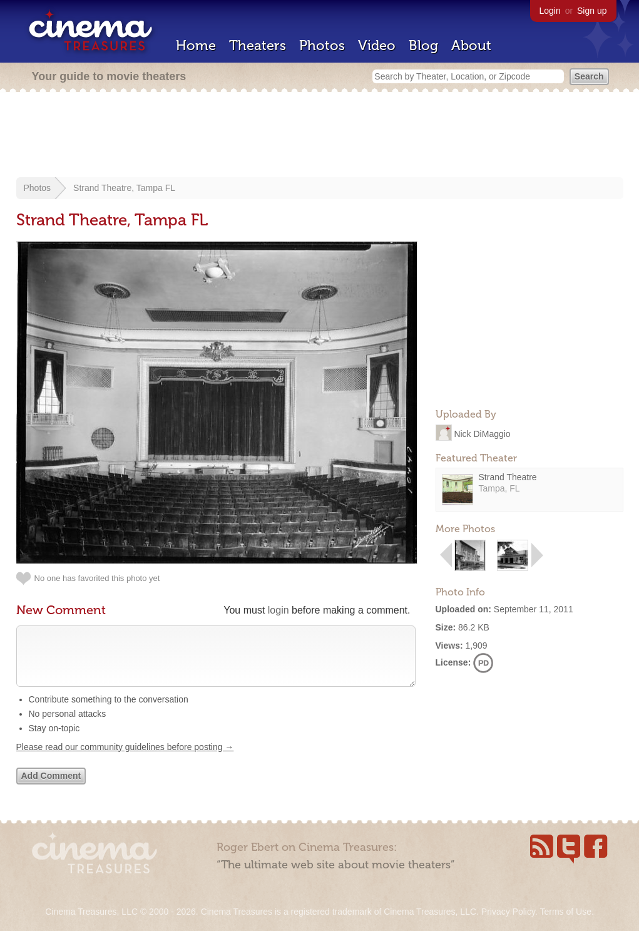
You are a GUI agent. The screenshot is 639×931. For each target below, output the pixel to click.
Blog (423, 45)
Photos (322, 45)
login (278, 610)
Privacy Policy (508, 912)
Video (377, 45)
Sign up (591, 11)
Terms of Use (565, 912)
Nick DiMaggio (482, 433)
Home (196, 45)
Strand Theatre (508, 477)
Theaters (257, 45)
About (471, 45)
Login (550, 11)
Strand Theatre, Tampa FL (124, 188)
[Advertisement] (319, 136)
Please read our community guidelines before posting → (125, 759)
